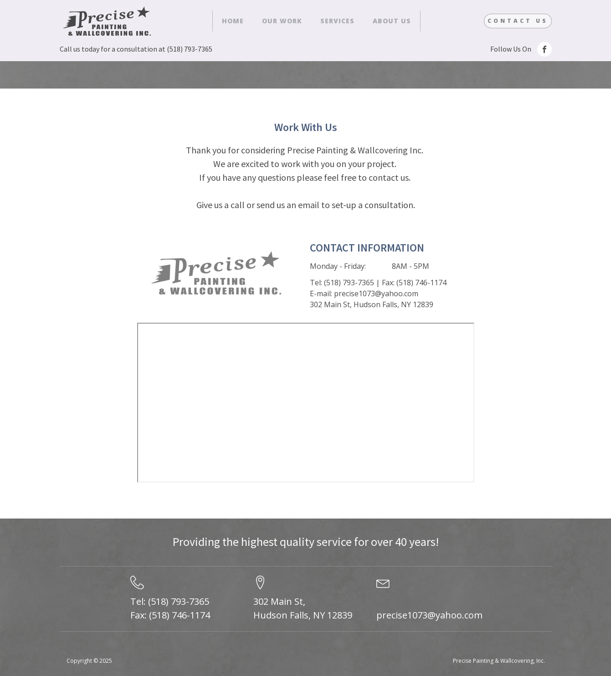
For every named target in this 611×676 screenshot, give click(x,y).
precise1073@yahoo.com (429, 615)
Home (233, 20)
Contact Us (518, 21)
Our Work (282, 20)
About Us (392, 20)
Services (337, 20)
